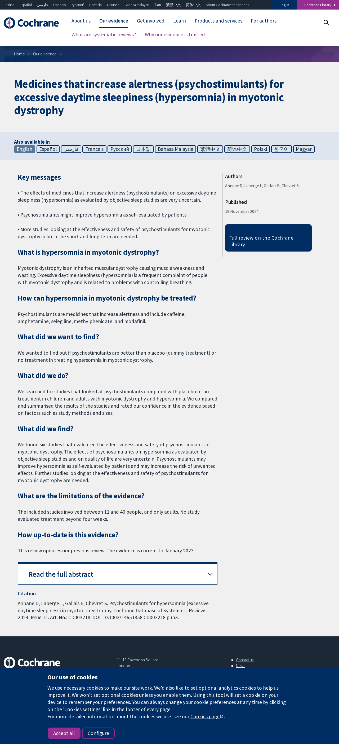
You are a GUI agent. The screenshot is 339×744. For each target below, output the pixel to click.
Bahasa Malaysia (137, 4)
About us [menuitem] (81, 20)
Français (59, 4)
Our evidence (45, 53)
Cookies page (205, 716)
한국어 (281, 149)
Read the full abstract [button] (61, 574)
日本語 (143, 149)
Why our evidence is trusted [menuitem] (175, 34)
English (9, 4)
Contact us (244, 659)
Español (26, 4)
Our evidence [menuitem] (113, 20)
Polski (260, 149)
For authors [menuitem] (263, 20)
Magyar (304, 149)
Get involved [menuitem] (150, 20)
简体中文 (193, 4)
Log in (284, 4)
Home (19, 53)
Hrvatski (95, 4)
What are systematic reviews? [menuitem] (104, 34)
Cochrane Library (317, 4)
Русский (77, 4)
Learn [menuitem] (179, 20)
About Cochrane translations (227, 4)
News (240, 665)
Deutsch (113, 4)
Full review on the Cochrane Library (261, 241)
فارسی (42, 4)
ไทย (158, 4)
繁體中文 (173, 4)
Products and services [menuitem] (218, 20)
